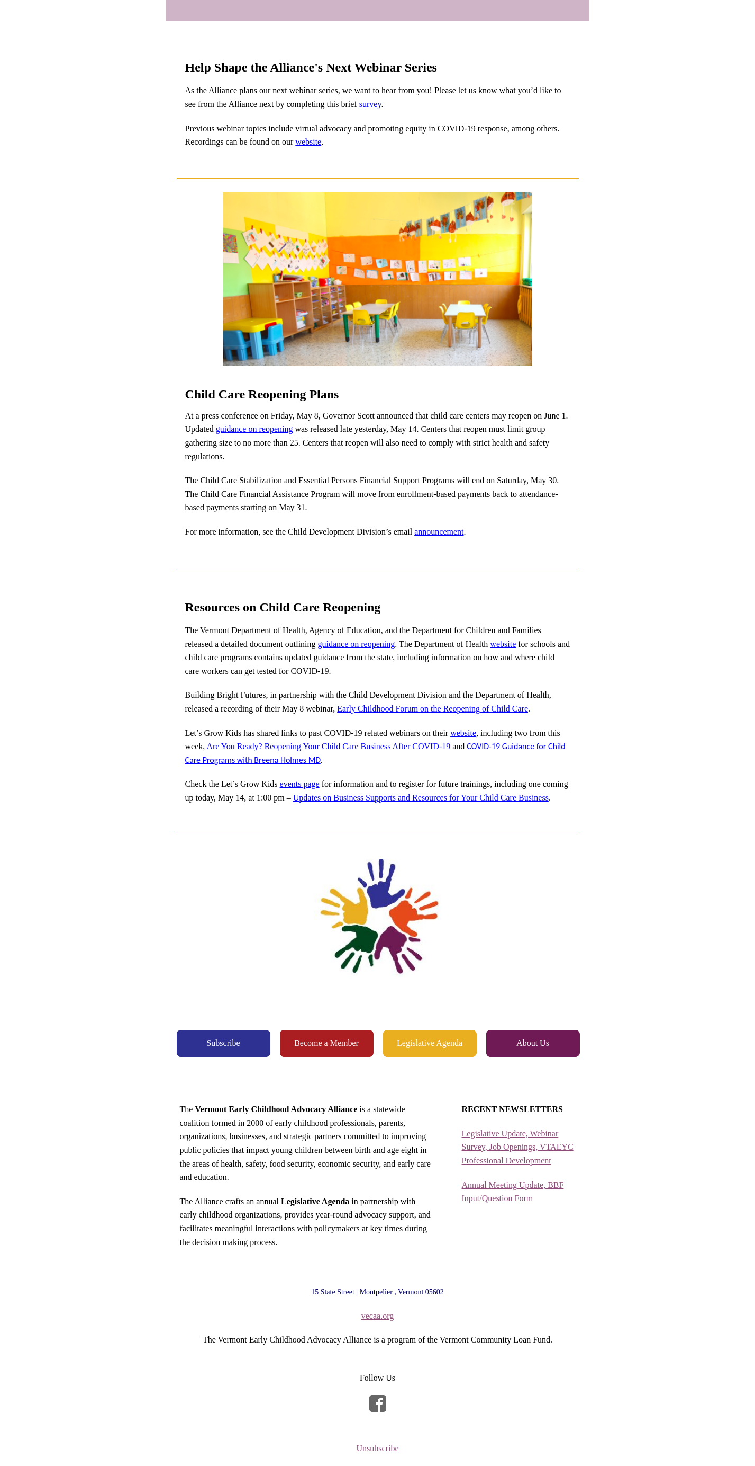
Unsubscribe (378, 1448)
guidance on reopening (254, 428)
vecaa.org (377, 1315)
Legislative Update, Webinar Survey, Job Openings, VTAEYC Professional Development (518, 1147)
